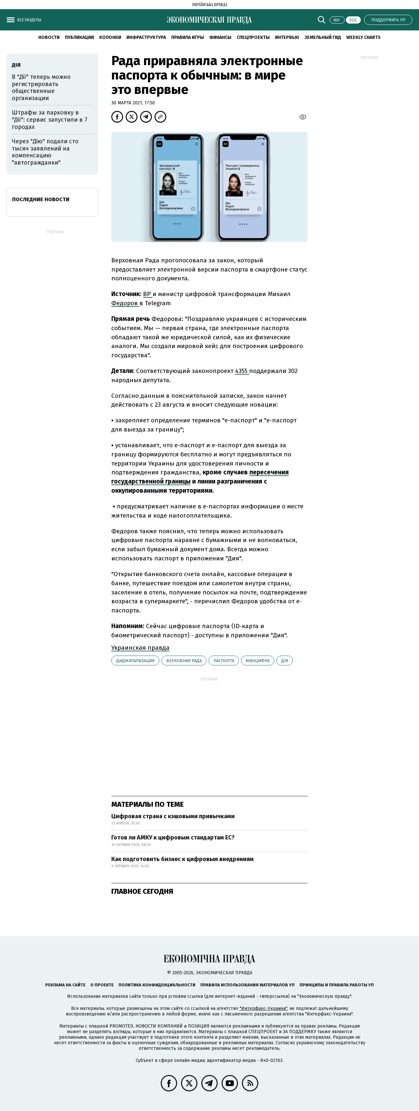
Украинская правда (140, 647)
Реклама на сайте (65, 984)
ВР (148, 294)
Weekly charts (363, 37)
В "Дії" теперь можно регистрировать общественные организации (41, 87)
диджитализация (135, 660)
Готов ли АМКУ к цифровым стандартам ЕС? (173, 837)
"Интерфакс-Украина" (263, 1008)
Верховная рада (184, 660)
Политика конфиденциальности (156, 984)
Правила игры (187, 37)
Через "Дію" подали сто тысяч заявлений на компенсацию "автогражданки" (45, 152)
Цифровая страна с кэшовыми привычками (173, 816)
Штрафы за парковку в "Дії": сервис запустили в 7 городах (49, 119)
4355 (242, 371)
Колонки (110, 37)
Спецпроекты (253, 37)
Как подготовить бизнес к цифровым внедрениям (182, 859)
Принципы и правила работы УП (337, 984)
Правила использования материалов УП (247, 984)
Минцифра (257, 660)
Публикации (79, 37)
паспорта (223, 660)
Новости (49, 37)
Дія (284, 660)
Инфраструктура (146, 37)
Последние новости (40, 199)
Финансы (220, 37)
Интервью (287, 37)
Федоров (125, 303)
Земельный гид (322, 37)
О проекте (102, 984)
